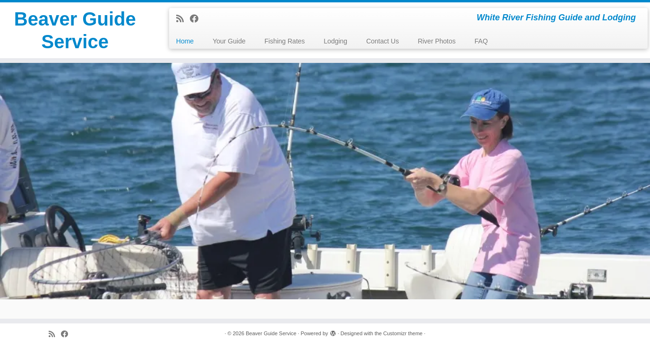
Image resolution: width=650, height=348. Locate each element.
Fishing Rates (285, 41)
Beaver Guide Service (75, 30)
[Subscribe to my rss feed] (183, 19)
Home (185, 41)
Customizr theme (402, 333)
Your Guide (229, 41)
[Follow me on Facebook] (197, 19)
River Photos (436, 41)
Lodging (335, 41)
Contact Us (382, 41)
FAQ (481, 41)
